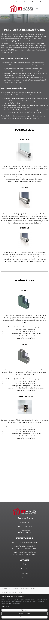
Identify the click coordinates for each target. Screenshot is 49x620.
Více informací (5, 606)
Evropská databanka (17, 592)
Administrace (6, 589)
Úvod (24, 564)
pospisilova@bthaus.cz (30, 548)
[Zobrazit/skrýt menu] (37, 8)
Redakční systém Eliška (28, 589)
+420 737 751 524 (18, 542)
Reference (24, 573)
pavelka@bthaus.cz (30, 554)
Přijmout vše (24, 610)
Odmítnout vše (24, 617)
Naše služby (24, 569)
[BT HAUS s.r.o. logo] (21, 8)
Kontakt (24, 578)
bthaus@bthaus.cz (32, 542)
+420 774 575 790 (18, 554)
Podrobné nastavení (24, 613)
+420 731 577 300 (17, 548)
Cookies (15, 589)
